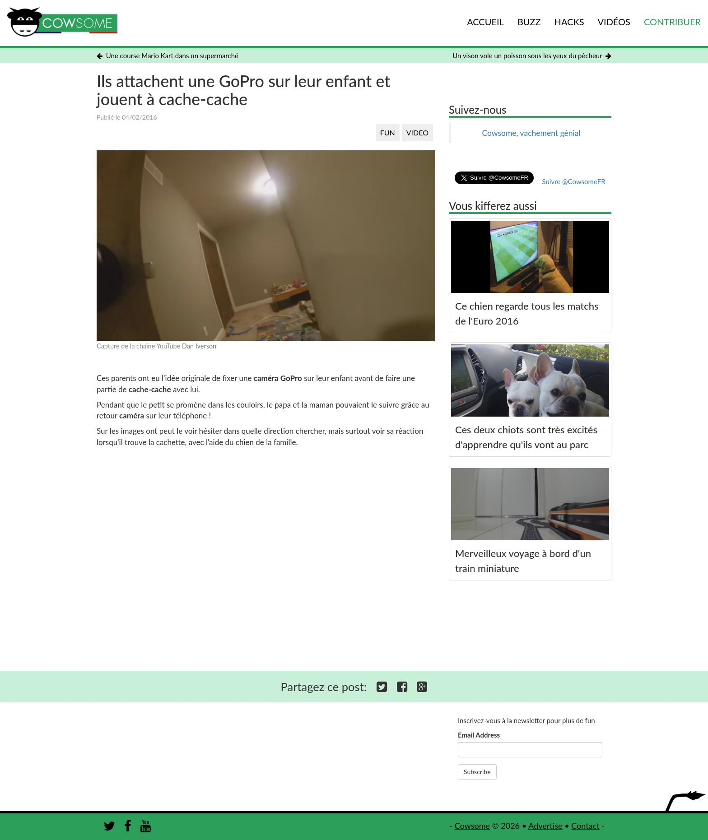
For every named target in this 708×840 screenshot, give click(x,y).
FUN (387, 132)
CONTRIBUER (672, 21)
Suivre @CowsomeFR (573, 181)
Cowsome (472, 826)
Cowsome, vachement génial (531, 133)
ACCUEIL (485, 21)
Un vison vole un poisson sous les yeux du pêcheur (531, 55)
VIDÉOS (614, 21)
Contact (585, 826)
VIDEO (417, 132)
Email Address (479, 735)
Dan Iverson (199, 346)
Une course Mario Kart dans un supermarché (167, 55)
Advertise (545, 826)
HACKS (569, 21)
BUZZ (529, 21)
